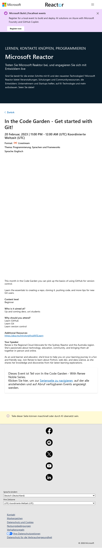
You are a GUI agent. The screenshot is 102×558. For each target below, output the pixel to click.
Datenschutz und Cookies (20, 522)
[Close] (97, 13)
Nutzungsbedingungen (19, 526)
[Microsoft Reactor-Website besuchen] (54, 4)
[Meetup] (49, 444)
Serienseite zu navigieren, (56, 380)
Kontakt (11, 514)
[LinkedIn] (49, 479)
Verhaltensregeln (15, 529)
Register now (15, 28)
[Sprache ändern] (49, 495)
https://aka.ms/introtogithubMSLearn (24, 335)
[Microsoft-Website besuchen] (11, 4)
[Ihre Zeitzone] (49, 503)
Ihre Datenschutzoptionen (23, 533)
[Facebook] (49, 433)
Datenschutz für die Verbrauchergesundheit (29, 537)
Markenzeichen (15, 518)
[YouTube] (49, 468)
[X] (49, 456)
